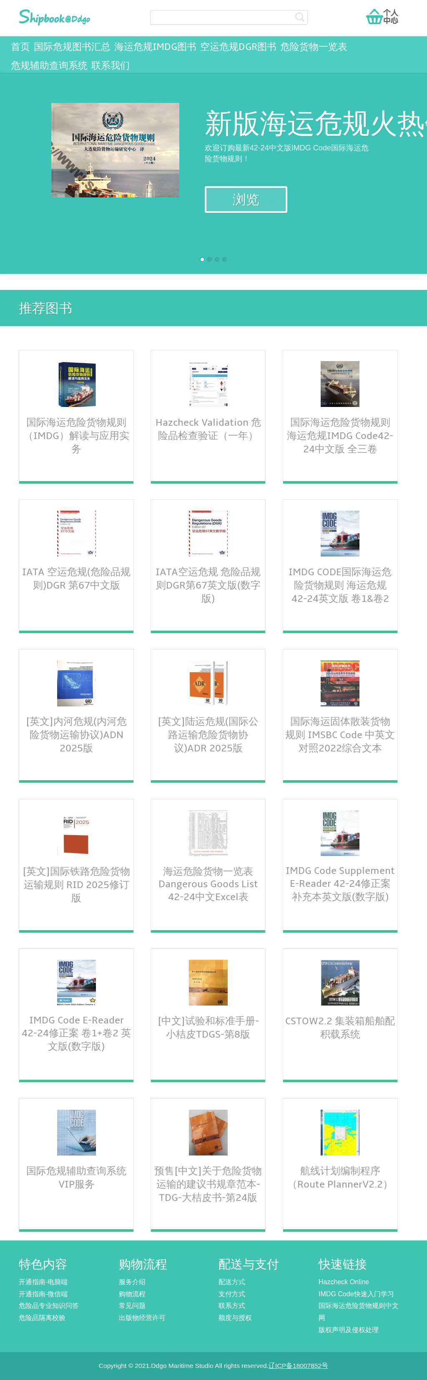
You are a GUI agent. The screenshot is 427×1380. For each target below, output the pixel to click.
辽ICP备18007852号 (298, 1365)
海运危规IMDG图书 (155, 47)
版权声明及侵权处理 (349, 1329)
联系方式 (232, 1305)
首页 (20, 47)
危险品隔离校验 (42, 1317)
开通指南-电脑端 (43, 1281)
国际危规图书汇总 (72, 47)
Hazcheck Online (344, 1281)
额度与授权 (235, 1317)
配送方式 (232, 1281)
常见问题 (132, 1305)
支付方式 (232, 1294)
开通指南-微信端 (43, 1294)
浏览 (246, 200)
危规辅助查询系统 (49, 66)
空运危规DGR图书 (238, 47)
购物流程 (132, 1294)
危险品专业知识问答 (49, 1305)
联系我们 (110, 66)
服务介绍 (132, 1281)
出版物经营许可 (142, 1317)
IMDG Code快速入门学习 (356, 1294)
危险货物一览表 (313, 47)
